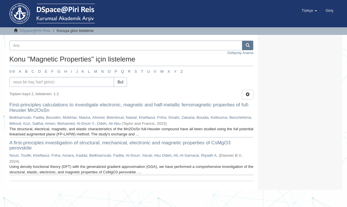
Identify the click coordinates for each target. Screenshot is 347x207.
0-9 (12, 71)
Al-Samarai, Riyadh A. (199, 155)
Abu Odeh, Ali (166, 155)
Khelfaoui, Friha (152, 117)
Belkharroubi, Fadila (27, 117)
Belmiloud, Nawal (121, 117)
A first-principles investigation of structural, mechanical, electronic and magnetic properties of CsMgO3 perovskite (120, 145)
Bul (120, 82)
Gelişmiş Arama (240, 53)
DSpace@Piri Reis (35, 30)
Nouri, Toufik (20, 155)
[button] (309, 10)
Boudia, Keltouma (211, 117)
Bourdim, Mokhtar (61, 117)
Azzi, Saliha (33, 123)
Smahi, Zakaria (181, 117)
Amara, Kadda (74, 155)
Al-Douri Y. (86, 123)
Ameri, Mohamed (60, 123)
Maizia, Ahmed (92, 117)
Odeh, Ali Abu (109, 123)
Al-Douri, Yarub (139, 155)
